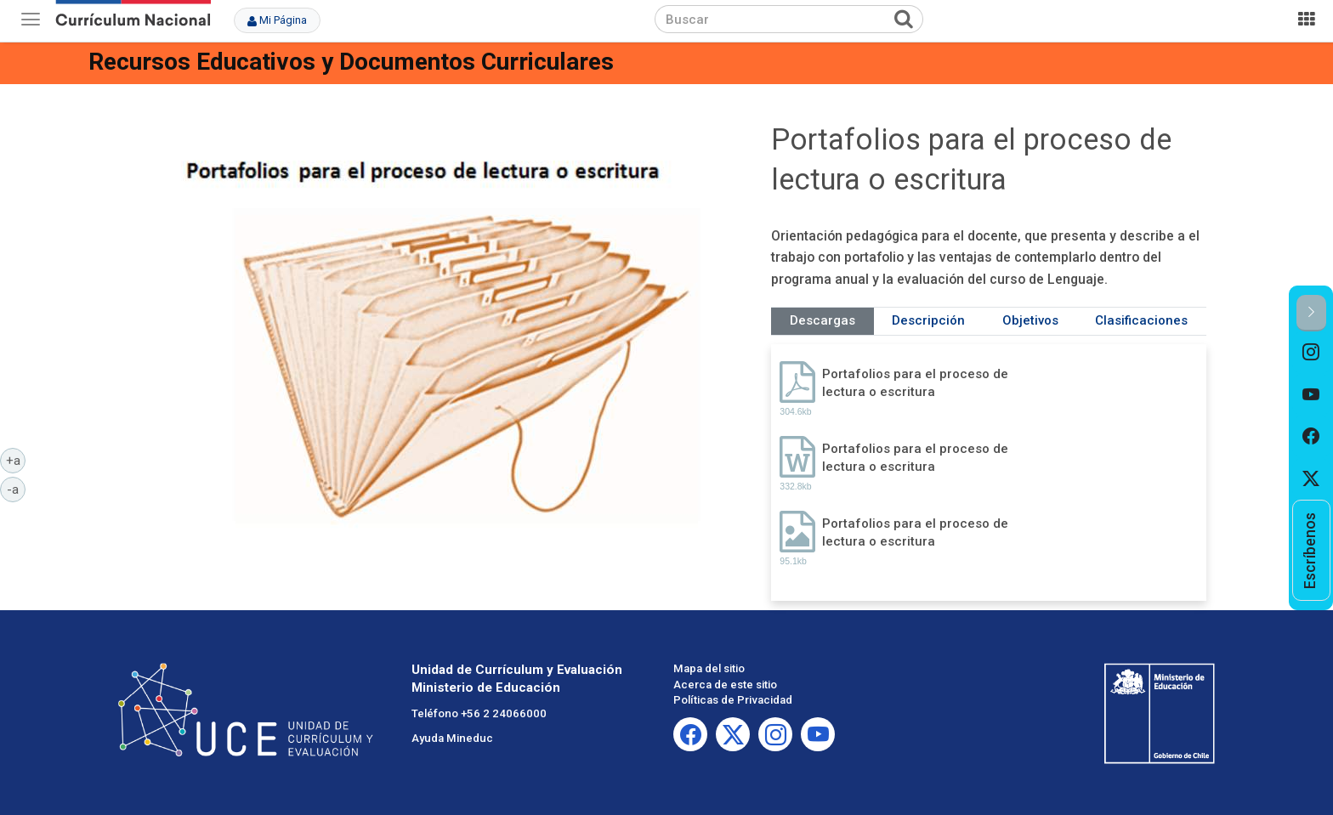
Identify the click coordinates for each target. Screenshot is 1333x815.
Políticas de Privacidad (732, 699)
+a (16, 459)
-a (16, 488)
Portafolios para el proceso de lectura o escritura (915, 382)
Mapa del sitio (709, 668)
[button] (1311, 313)
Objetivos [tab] (1030, 320)
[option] (1311, 352)
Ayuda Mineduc (452, 738)
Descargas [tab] (822, 320)
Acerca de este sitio (725, 684)
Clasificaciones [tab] (1141, 320)
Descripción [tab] (928, 320)
